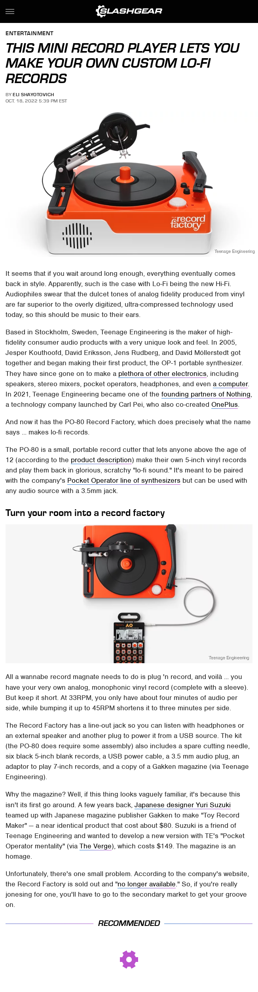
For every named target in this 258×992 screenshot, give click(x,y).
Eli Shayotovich (33, 94)
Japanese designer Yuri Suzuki (183, 804)
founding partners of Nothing (205, 394)
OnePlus (224, 404)
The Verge (96, 846)
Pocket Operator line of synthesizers (123, 480)
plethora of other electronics (162, 373)
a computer (230, 383)
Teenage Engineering (234, 251)
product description (101, 459)
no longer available (147, 884)
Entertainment (30, 33)
